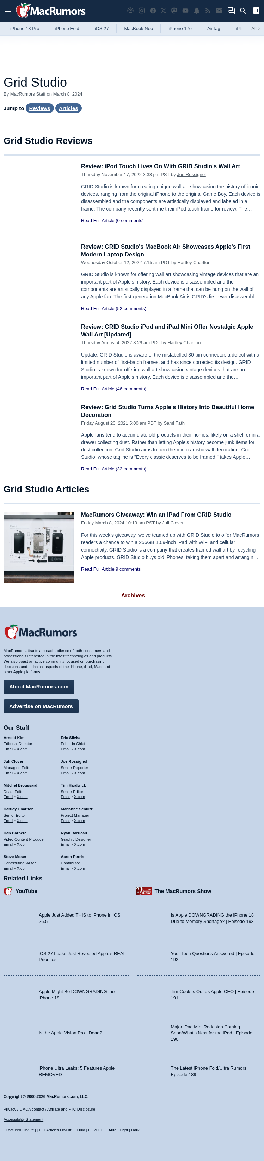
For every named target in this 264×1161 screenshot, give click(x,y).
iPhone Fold (67, 28)
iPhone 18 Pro (24, 28)
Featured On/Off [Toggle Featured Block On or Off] (19, 1130)
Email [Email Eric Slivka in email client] (66, 749)
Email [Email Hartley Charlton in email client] (8, 820)
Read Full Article (98, 220)
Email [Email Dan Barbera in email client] (8, 844)
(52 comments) (131, 308)
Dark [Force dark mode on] (135, 1130)
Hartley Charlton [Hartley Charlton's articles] (19, 809)
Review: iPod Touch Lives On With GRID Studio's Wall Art (163, 166)
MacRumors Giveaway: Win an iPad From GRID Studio (158, 514)
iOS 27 (102, 28)
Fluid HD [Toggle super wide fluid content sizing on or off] (95, 1130)
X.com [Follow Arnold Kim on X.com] (22, 749)
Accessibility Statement (23, 1119)
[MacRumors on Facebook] (152, 10)
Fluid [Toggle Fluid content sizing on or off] (80, 1130)
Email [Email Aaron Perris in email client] (66, 867)
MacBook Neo (138, 28)
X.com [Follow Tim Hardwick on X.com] (79, 796)
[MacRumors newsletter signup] (219, 10)
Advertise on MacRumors (41, 706)
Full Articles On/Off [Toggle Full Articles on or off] (55, 1130)
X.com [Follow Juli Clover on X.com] (22, 772)
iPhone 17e (180, 28)
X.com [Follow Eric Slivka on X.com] (79, 749)
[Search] (245, 11)
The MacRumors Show (183, 890)
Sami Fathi (175, 423)
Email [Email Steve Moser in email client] (8, 867)
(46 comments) (131, 388)
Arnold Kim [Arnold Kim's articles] (14, 737)
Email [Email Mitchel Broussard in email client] (8, 796)
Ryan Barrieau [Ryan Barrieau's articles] (74, 832)
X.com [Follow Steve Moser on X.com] (22, 867)
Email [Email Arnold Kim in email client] (8, 749)
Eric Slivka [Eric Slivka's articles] (71, 737)
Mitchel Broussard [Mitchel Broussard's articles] (20, 785)
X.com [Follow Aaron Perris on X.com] (79, 867)
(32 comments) (131, 469)
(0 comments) (129, 220)
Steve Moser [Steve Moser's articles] (15, 856)
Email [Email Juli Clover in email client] (8, 772)
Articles (68, 108)
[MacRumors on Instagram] (141, 10)
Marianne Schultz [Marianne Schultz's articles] (77, 809)
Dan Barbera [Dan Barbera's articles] (15, 832)
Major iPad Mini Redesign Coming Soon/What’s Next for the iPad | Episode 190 (212, 1032)
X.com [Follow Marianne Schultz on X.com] (79, 820)
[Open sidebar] (256, 11)
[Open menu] (8, 11)
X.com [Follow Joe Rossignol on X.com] (79, 772)
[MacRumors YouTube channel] (185, 10)
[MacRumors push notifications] (196, 10)
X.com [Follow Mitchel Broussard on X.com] (22, 796)
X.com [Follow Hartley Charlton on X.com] (22, 820)
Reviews (39, 108)
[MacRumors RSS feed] (207, 10)
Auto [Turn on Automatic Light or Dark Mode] (113, 1130)
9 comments (128, 569)
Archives (133, 595)
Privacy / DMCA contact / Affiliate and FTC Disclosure (49, 1109)
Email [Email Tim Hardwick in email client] (66, 796)
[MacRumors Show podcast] (130, 10)
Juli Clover (173, 522)
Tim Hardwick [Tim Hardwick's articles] (73, 785)
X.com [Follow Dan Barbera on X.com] (22, 844)
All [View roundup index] (255, 28)
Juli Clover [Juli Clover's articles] (13, 761)
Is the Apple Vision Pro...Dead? (70, 1032)
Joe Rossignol (191, 174)
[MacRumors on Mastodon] (174, 10)
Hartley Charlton (193, 262)
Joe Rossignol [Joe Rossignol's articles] (74, 761)
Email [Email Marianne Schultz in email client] (66, 820)
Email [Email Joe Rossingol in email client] (66, 772)
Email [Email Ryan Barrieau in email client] (66, 844)
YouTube (26, 890)
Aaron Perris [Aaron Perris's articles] (72, 856)
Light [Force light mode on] (123, 1130)
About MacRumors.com (38, 686)
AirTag (213, 28)
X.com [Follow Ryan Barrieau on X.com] (79, 844)
